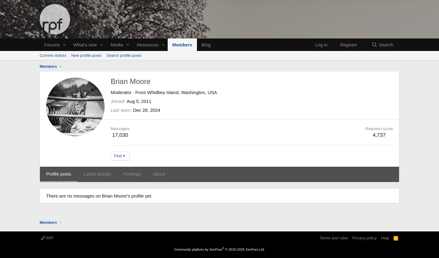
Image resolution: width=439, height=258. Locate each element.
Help (385, 238)
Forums (52, 44)
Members (182, 44)
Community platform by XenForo (219, 249)
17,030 (120, 135)
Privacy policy (364, 238)
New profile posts (86, 55)
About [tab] (159, 173)
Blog (206, 44)
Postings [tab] (132, 173)
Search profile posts (123, 55)
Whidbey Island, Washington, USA (182, 92)
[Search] (382, 44)
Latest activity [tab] (97, 173)
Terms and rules (334, 238)
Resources (148, 44)
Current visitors (53, 55)
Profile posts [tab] (58, 173)
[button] (64, 44)
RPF (47, 238)
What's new (85, 44)
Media (117, 44)
